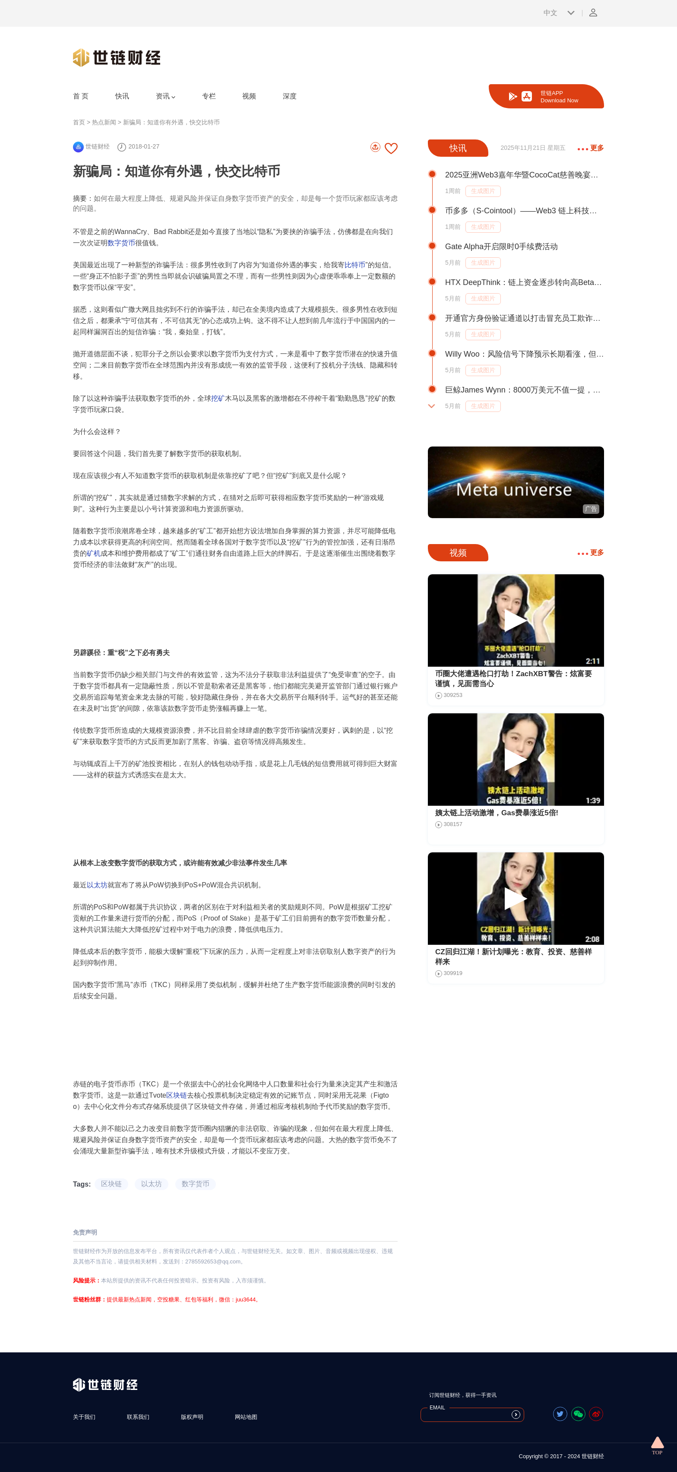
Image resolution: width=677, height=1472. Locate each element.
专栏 (209, 96)
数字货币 (121, 243)
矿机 (94, 553)
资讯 (165, 96)
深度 (290, 96)
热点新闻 (104, 122)
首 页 (81, 96)
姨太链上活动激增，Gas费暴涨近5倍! (496, 813)
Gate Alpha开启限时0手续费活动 (501, 246)
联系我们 (138, 1417)
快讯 (122, 96)
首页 (79, 122)
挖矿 (218, 398)
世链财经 (91, 146)
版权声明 (192, 1417)
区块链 (176, 1095)
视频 (249, 96)
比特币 (355, 265)
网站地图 (246, 1417)
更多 (591, 148)
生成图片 (483, 190)
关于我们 (84, 1417)
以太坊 (97, 885)
